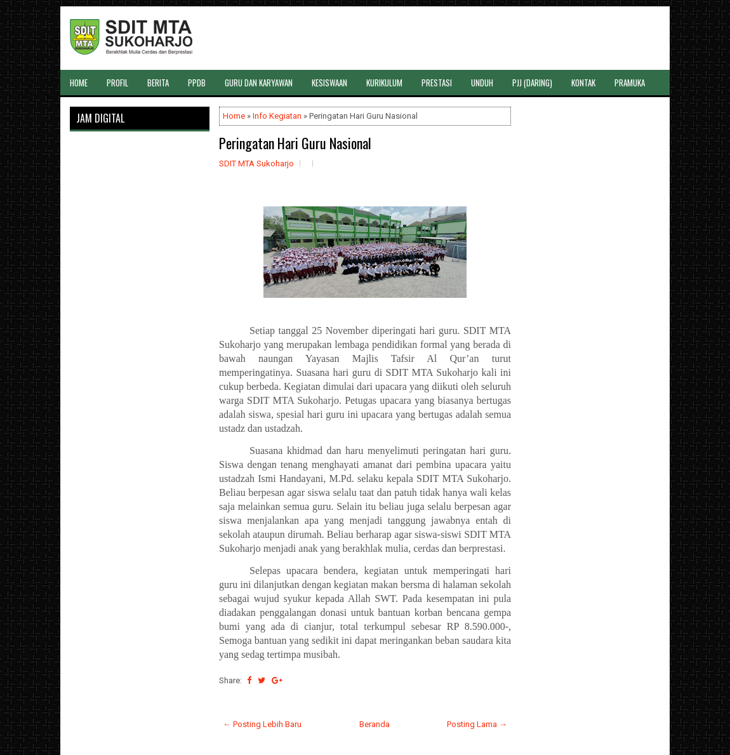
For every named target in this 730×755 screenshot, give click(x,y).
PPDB (197, 82)
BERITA (158, 82)
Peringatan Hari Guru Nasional (295, 142)
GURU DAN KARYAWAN (259, 82)
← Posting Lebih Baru (262, 724)
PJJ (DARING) (532, 82)
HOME (79, 82)
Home (234, 116)
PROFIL (117, 82)
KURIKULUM (384, 82)
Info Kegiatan (277, 116)
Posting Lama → (477, 724)
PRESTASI (436, 82)
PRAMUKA (629, 82)
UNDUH (482, 82)
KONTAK (583, 82)
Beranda (374, 724)
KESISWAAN (329, 82)
